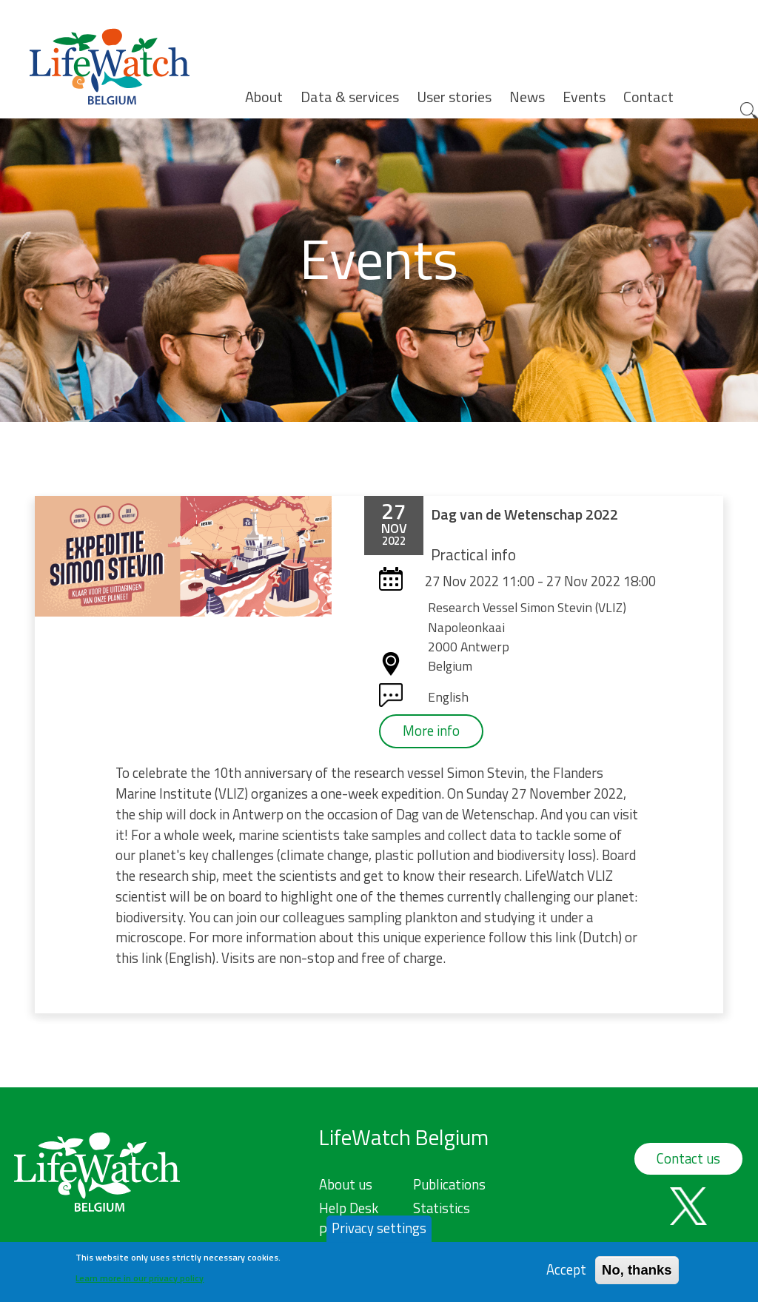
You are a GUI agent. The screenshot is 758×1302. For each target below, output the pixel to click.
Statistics (441, 1208)
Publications (449, 1184)
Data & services (350, 97)
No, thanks (637, 1274)
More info (431, 730)
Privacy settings (379, 1233)
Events (584, 97)
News (527, 97)
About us (345, 1184)
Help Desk (348, 1208)
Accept (566, 1274)
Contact (648, 97)
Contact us (688, 1158)
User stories (454, 97)
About (264, 97)
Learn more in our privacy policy (140, 1282)
